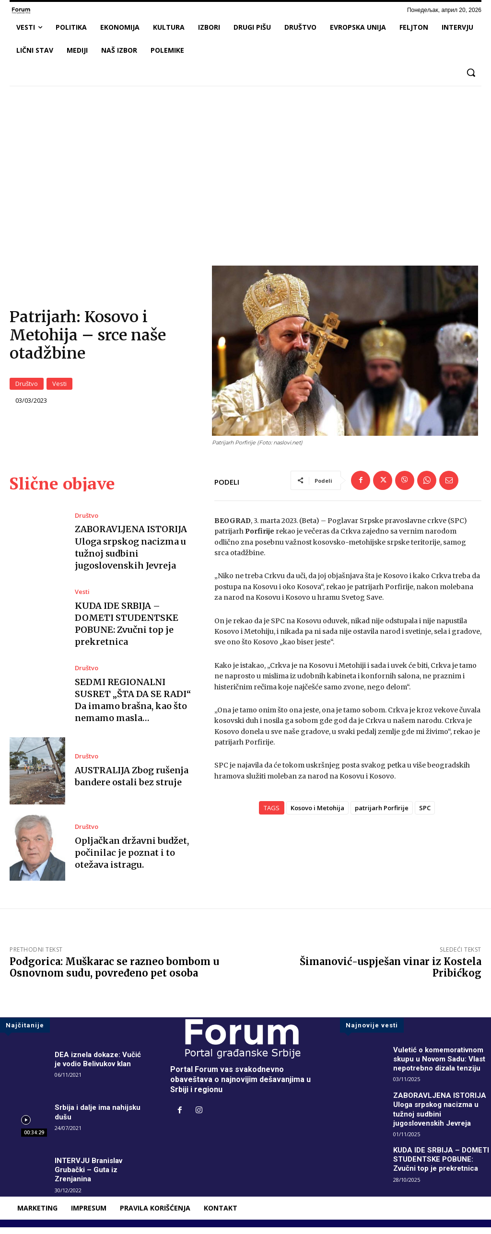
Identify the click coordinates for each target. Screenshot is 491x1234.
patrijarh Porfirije (382, 815)
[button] (470, 72)
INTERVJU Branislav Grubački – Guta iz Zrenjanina (90, 1176)
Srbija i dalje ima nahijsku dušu (100, 1119)
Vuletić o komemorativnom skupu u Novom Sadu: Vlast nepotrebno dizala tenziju (442, 1065)
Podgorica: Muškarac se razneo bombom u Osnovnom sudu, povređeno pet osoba (114, 974)
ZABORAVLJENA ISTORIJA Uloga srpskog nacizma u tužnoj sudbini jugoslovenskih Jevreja (440, 1115)
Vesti (59, 387)
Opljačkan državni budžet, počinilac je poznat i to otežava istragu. (132, 859)
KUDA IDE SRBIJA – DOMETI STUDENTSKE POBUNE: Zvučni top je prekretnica (433, 1170)
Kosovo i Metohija (317, 815)
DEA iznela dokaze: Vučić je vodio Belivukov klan (99, 1066)
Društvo (27, 387)
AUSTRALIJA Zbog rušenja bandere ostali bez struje (131, 782)
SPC (425, 815)
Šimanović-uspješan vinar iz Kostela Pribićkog (390, 974)
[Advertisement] (245, 165)
